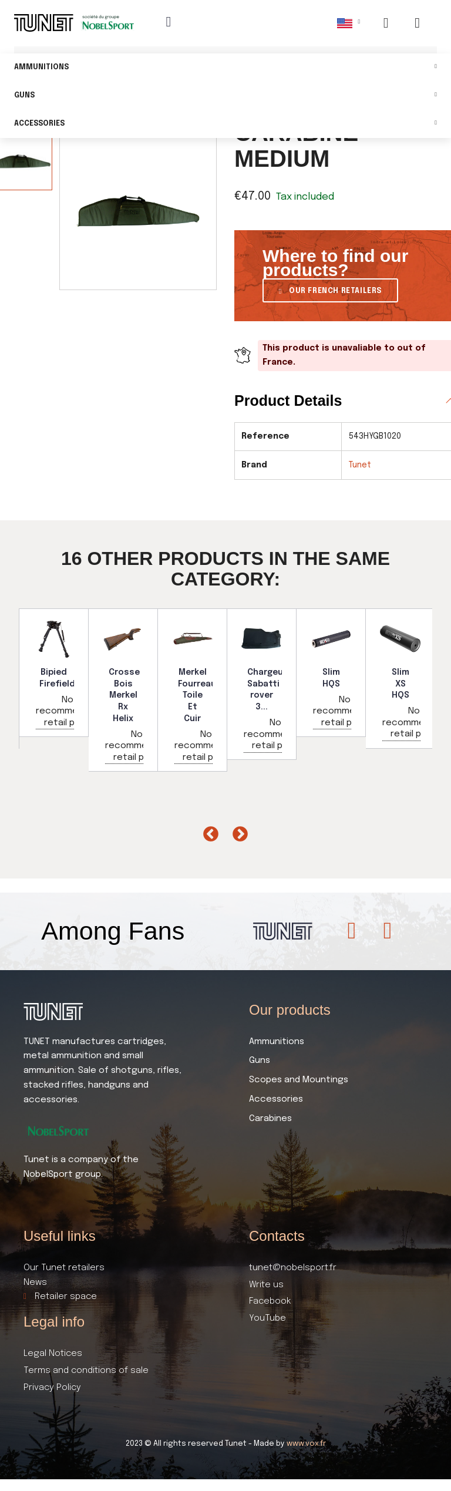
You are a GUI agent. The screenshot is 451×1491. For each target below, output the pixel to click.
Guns (225, 96)
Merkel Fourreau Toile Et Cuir (197, 695)
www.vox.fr (306, 1444)
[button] (330, 290)
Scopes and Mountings (298, 1080)
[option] (54, 672)
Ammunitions (225, 67)
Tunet (360, 465)
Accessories (225, 124)
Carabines (270, 1118)
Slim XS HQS (400, 683)
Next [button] (237, 831)
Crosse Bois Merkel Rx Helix (124, 695)
